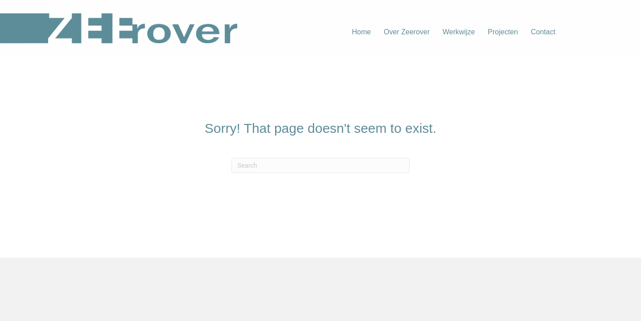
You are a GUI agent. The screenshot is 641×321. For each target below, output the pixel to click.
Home (361, 32)
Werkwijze (458, 32)
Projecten (503, 32)
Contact (543, 32)
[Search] (320, 165)
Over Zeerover (407, 32)
